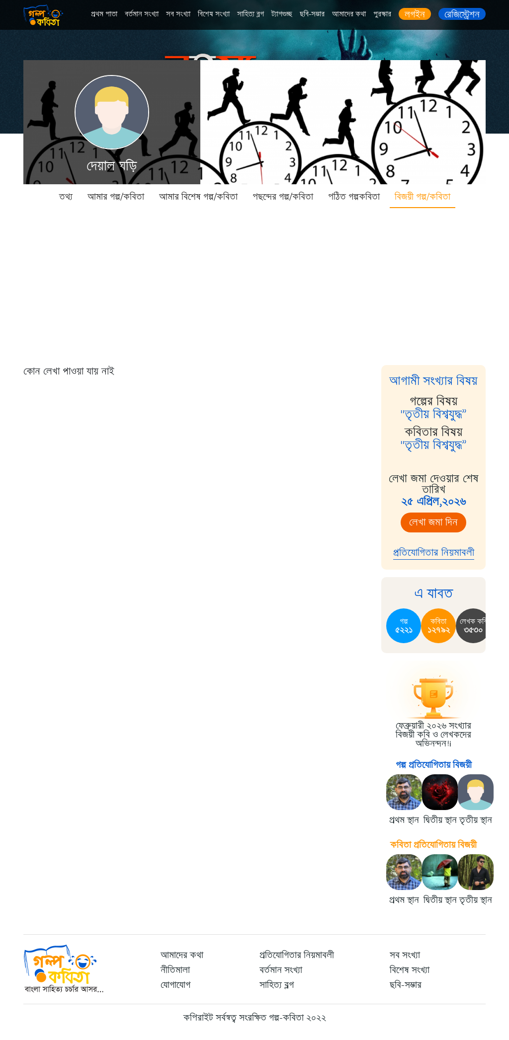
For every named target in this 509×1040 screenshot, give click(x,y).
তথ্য (66, 197)
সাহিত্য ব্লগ (250, 14)
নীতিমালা (175, 970)
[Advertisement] (254, 283)
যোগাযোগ (175, 985)
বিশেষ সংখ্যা (214, 14)
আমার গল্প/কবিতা (115, 197)
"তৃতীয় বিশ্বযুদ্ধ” (433, 414)
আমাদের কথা (349, 14)
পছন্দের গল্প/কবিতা (283, 197)
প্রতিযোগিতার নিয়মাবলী (433, 552)
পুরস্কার (382, 14)
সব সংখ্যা (178, 14)
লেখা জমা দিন (433, 522)
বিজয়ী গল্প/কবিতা (422, 197)
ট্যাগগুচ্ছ (281, 14)
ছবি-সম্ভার (312, 14)
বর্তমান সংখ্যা (142, 14)
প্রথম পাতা (104, 14)
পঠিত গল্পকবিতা (354, 197)
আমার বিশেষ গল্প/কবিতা (198, 197)
